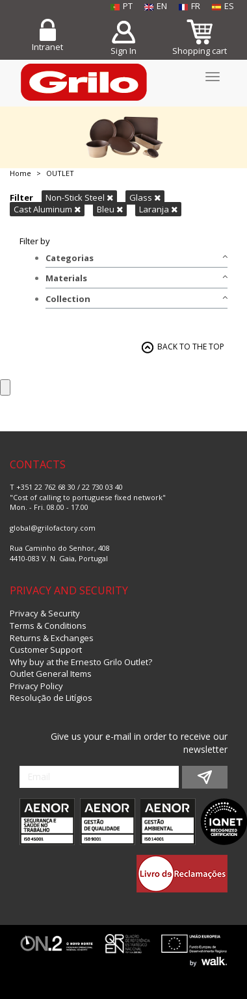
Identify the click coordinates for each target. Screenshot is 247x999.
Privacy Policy (36, 686)
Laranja (158, 209)
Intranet (47, 47)
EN (155, 6)
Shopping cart (199, 51)
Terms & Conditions (48, 625)
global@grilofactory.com (53, 528)
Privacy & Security (45, 613)
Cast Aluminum (47, 209)
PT (121, 6)
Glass (145, 197)
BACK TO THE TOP (190, 346)
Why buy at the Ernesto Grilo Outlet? (81, 662)
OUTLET (60, 173)
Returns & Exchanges (52, 638)
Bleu (110, 209)
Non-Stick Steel (79, 197)
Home (20, 173)
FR (189, 6)
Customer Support (46, 649)
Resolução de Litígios (51, 697)
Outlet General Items (51, 673)
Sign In (123, 51)
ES (223, 6)
